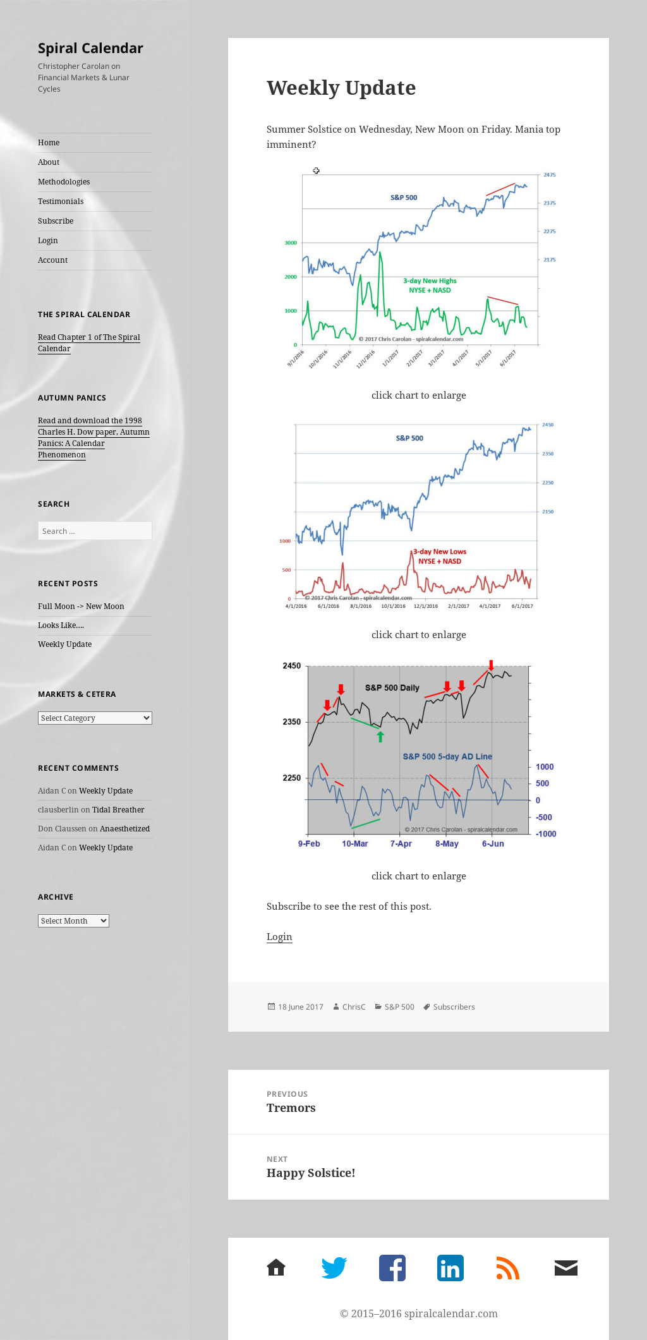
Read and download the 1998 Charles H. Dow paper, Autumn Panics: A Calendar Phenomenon (94, 437)
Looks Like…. (61, 625)
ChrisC (354, 1006)
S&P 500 (399, 1006)
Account (53, 260)
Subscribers (454, 1006)
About (48, 162)
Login (48, 240)
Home (48, 142)
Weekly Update (65, 644)
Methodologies (64, 181)
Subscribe (55, 220)
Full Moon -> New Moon (81, 606)
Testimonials (60, 201)
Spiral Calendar (90, 47)
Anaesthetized (125, 828)
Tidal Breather (118, 809)
